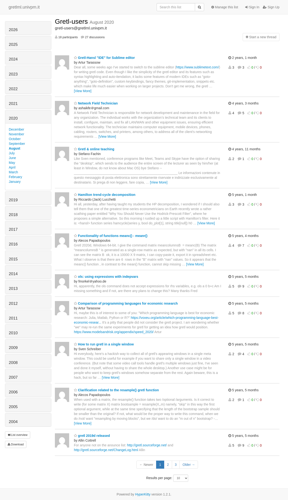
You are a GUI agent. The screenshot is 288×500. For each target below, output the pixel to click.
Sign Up (271, 7)
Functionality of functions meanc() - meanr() (110, 236)
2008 (13, 362)
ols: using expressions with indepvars (106, 276)
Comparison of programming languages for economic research (126, 303)
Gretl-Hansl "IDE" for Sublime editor (104, 58)
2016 (13, 244)
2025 (13, 44)
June (12, 158)
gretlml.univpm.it (24, 7)
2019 (13, 200)
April (12, 167)
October (15, 139)
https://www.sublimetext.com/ (197, 67)
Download (16, 444)
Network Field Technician (96, 103)
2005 (13, 407)
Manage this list (224, 7)
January (15, 182)
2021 (13, 103)
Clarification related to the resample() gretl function (116, 390)
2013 (13, 288)
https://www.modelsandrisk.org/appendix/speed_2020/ (114, 332)
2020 (13, 118)
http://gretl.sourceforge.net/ (147, 445)
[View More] (82, 91)
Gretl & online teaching (94, 149)
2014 (13, 274)
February (15, 177)
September (17, 144)
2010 (13, 333)
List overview (18, 435)
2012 (13, 303)
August (14, 148)
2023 (13, 74)
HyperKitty (143, 494)
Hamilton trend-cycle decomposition (104, 195)
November (16, 134)
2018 (13, 214)
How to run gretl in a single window (104, 344)
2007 (13, 377)
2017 (13, 229)
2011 (13, 318)
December (16, 129)
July (12, 153)
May (12, 163)
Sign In (252, 7)
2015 (13, 259)
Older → (188, 465)
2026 (13, 30)
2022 (13, 89)
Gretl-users (72, 21)
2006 (13, 392)
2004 (13, 422)
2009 (13, 347)
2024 (13, 59)
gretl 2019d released (92, 436)
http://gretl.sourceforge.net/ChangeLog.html (106, 450)
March (13, 172)
